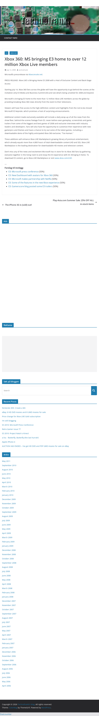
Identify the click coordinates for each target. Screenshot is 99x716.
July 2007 (6, 622)
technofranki (23, 70)
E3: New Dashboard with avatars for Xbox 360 (31, 175)
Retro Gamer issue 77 (11, 429)
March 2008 (7, 588)
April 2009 (6, 533)
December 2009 (9, 499)
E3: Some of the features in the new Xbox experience (34, 182)
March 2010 (7, 486)
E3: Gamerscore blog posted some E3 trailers (30, 186)
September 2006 (9, 664)
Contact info (10, 38)
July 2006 (6, 673)
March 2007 (7, 639)
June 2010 (6, 474)
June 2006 (6, 677)
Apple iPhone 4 (8, 442)
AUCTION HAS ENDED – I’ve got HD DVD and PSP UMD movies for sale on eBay (35, 446)
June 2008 (6, 575)
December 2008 (9, 550)
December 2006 (9, 652)
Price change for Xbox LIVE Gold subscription (21, 416)
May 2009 (6, 529)
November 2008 (9, 554)
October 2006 (8, 660)
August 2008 (7, 567)
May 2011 (6, 461)
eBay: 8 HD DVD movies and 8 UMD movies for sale (24, 412)
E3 (6, 53)
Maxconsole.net (35, 74)
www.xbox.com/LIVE (63, 158)
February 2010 (8, 491)
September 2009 (9, 512)
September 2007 (9, 613)
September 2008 (9, 563)
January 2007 (7, 647)
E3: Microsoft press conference (24, 171)
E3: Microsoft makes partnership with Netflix (30, 178)
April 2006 (6, 686)
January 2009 (7, 546)
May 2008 (6, 580)
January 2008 (7, 597)
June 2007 (6, 626)
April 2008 (6, 584)
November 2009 (9, 503)
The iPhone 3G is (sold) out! (17, 204)
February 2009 (8, 541)
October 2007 (8, 609)
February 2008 (8, 592)
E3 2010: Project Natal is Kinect (15, 433)
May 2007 (6, 630)
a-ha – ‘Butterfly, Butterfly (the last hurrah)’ (20, 437)
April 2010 (6, 482)
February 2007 (8, 643)
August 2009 (7, 516)
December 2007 (9, 601)
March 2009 (7, 537)
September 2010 (9, 465)
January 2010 (7, 495)
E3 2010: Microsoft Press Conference (18, 425)
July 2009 (6, 520)
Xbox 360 (14, 53)
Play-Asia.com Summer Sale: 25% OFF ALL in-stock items (75, 202)
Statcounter (6, 714)
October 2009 (8, 508)
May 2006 (6, 681)
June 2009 (6, 524)
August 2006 (7, 669)
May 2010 (6, 478)
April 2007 (6, 635)
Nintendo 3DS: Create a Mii (14, 408)
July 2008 (6, 571)
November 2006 (9, 656)
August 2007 (7, 618)
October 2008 (8, 558)
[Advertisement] (49, 354)
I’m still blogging (9, 420)
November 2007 (9, 605)
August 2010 (7, 469)
